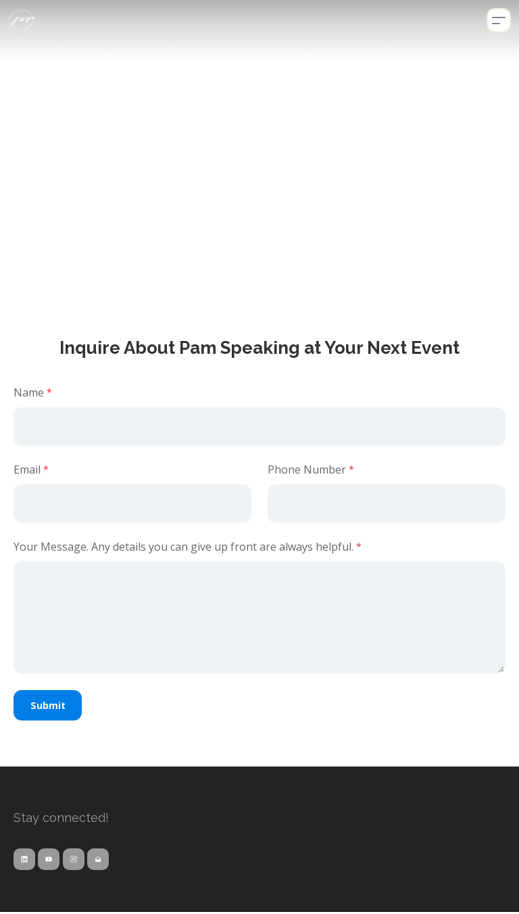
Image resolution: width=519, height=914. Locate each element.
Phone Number (307, 469)
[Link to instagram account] (78, 861)
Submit (54, 706)
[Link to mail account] (105, 861)
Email (27, 469)
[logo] (22, 20)
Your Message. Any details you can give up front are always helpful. (183, 546)
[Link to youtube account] (51, 861)
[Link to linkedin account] (24, 861)
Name (29, 392)
